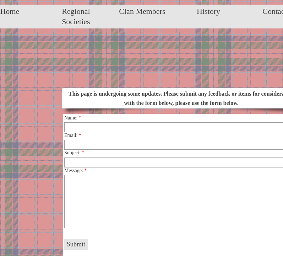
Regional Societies (76, 16)
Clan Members (142, 11)
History (208, 11)
